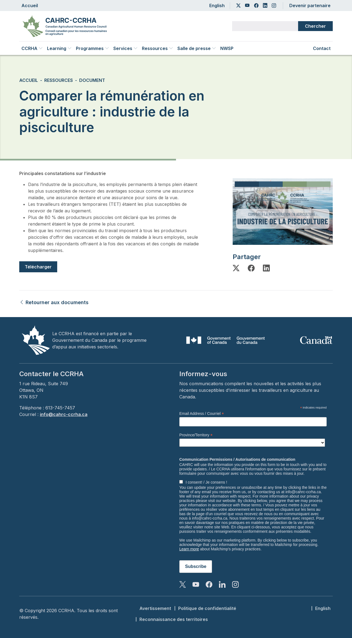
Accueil (29, 5)
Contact (322, 48)
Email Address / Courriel (201, 413)
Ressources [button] (157, 48)
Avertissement (155, 608)
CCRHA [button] (32, 48)
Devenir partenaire (310, 5)
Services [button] (125, 48)
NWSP (226, 48)
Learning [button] (59, 48)
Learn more (189, 549)
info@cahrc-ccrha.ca (63, 414)
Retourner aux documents (54, 302)
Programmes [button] (92, 48)
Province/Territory (196, 435)
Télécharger (38, 267)
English (217, 5)
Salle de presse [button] (196, 48)
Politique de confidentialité (207, 608)
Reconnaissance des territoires (173, 619)
